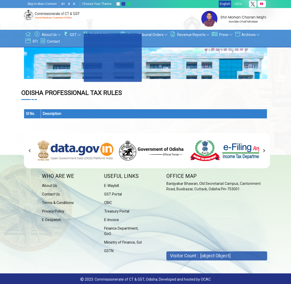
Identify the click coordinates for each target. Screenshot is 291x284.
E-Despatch (51, 220)
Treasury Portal (116, 211)
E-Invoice (111, 220)
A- (74, 4)
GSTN (108, 251)
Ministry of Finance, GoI (123, 242)
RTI (31, 41)
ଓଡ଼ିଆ (238, 4)
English (225, 4)
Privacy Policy (53, 211)
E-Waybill (111, 186)
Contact (49, 41)
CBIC (108, 203)
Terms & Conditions (58, 203)
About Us (49, 186)
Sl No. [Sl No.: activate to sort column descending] (30, 114)
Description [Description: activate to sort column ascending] (52, 114)
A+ (63, 4)
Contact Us (51, 194)
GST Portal (113, 194)
